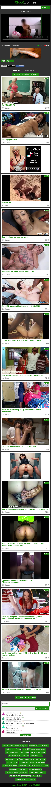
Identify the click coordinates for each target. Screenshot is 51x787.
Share (4, 66)
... (12, 61)
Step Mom (33, 746)
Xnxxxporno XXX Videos (18, 769)
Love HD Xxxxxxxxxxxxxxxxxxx (33, 749)
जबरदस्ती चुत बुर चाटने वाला (14, 759)
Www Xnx (25, 74)
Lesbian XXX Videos (13, 749)
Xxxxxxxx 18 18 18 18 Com (35, 759)
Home (13, 785)
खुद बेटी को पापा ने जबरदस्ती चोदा (20, 776)
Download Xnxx (24, 766)
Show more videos (25, 697)
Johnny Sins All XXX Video (25, 779)
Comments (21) (31, 70)
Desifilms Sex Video (38, 752)
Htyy (8, 61)
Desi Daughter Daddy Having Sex (15, 746)
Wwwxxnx (34, 74)
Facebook (20, 66)
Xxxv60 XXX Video (10, 766)
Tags (19, 785)
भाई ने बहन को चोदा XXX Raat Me (17, 752)
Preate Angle (43, 746)
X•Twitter (11, 66)
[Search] (21, 7)
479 (46, 45)
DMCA (24, 785)
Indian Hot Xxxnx (35, 769)
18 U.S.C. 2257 (34, 785)
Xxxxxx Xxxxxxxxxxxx (37, 773)
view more (26, 735)
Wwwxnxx (16, 74)
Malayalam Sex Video (40, 766)
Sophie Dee (23, 762)
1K (40, 45)
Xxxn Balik (37, 776)
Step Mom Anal (36, 756)
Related (16, 70)
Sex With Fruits (12, 762)
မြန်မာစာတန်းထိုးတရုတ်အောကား (16, 773)
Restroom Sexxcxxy (37, 762)
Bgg (3, 61)
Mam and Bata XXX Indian (19, 756)
